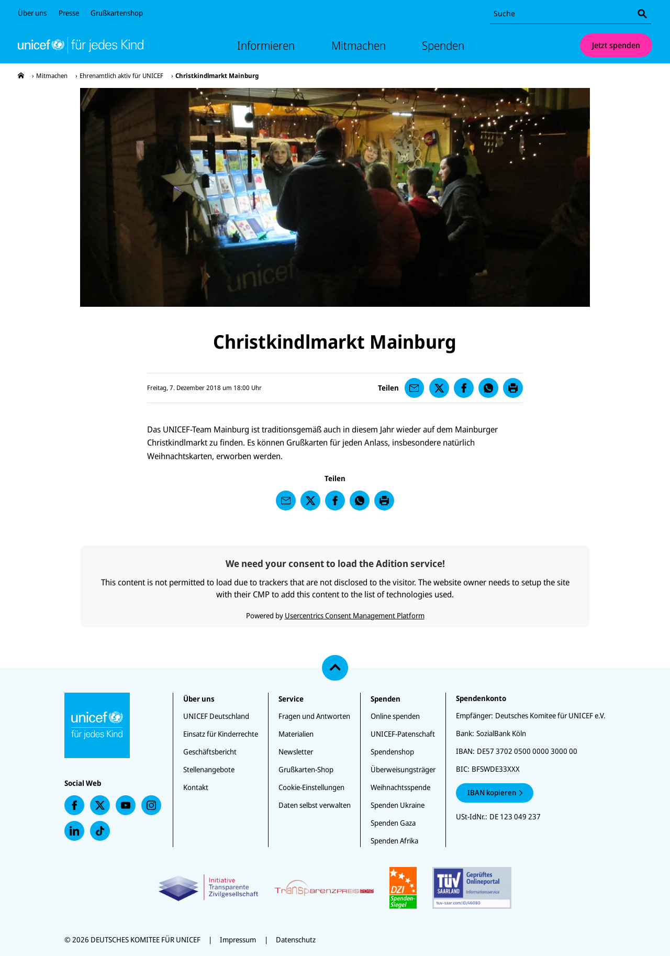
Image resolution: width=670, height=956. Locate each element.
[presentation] (21, 76)
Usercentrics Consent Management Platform (355, 615)
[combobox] (570, 14)
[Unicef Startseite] (80, 45)
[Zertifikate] (335, 888)
